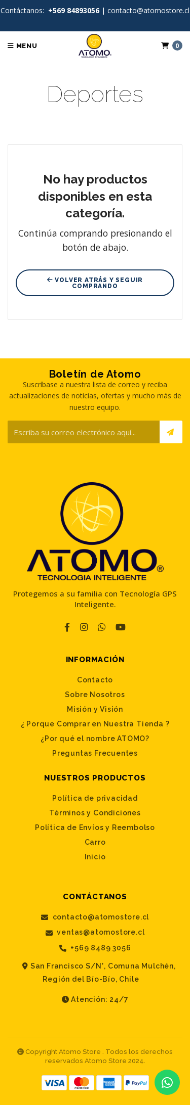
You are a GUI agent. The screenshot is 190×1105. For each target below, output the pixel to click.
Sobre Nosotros (95, 694)
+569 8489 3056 (95, 948)
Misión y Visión (95, 709)
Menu (22, 46)
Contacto (95, 679)
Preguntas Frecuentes (95, 753)
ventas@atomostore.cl (95, 932)
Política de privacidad (95, 798)
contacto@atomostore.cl (95, 917)
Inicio (95, 856)
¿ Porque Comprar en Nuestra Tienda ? (95, 723)
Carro (95, 842)
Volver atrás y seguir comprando (95, 283)
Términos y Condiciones (95, 812)
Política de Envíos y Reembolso (95, 827)
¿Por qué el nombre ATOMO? (95, 738)
